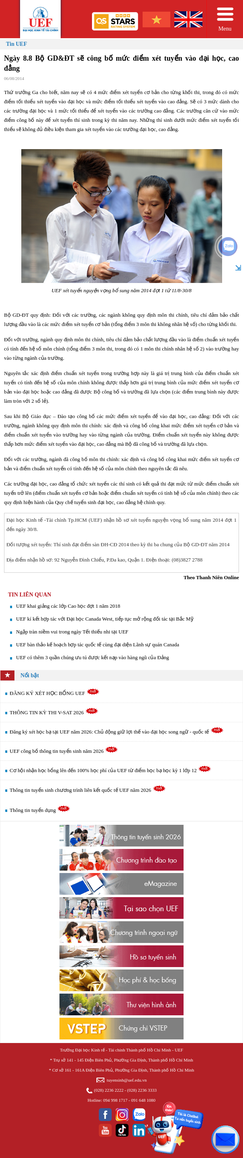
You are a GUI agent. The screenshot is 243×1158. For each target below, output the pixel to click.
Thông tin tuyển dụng (40, 810)
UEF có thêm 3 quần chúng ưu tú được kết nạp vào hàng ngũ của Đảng (92, 657)
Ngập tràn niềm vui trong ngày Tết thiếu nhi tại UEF (72, 632)
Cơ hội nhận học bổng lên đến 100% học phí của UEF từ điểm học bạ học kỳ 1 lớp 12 (110, 770)
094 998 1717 (115, 1100)
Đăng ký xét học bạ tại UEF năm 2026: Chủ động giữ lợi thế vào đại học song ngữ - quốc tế (117, 732)
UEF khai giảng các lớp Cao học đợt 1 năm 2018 (68, 606)
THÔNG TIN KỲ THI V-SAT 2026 (54, 712)
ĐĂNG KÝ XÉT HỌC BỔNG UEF (55, 693)
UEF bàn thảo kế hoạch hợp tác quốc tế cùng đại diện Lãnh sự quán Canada (97, 645)
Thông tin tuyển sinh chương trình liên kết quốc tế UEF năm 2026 (87, 790)
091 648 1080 (143, 1100)
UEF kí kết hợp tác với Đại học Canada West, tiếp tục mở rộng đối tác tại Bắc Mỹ (105, 619)
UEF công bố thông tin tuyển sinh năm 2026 (64, 751)
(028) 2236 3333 (142, 1090)
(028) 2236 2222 (108, 1090)
